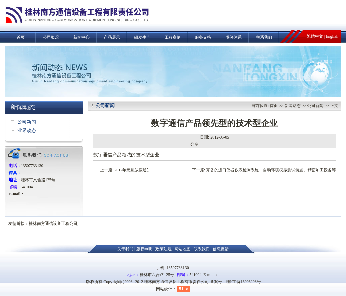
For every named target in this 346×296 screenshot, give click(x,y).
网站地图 (182, 249)
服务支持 (203, 37)
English (332, 36)
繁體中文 (315, 36)
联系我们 (264, 37)
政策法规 (163, 249)
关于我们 (125, 249)
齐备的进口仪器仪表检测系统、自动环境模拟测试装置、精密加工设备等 (271, 170)
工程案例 (173, 37)
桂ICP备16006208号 (243, 281)
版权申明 (144, 249)
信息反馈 (221, 249)
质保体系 (233, 37)
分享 (194, 144)
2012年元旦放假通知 (132, 170)
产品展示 (112, 37)
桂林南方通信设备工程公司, (53, 223)
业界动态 (26, 130)
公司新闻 (26, 121)
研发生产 (142, 37)
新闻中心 (81, 37)
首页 (21, 37)
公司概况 (51, 37)
